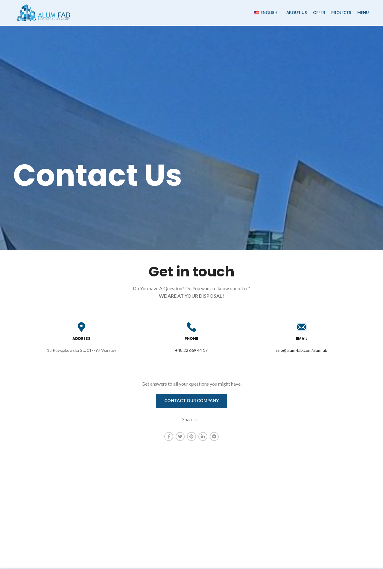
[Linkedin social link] (202, 437)
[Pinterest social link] (191, 437)
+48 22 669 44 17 (191, 351)
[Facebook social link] (168, 437)
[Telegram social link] (214, 437)
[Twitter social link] (180, 437)
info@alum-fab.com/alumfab (301, 351)
